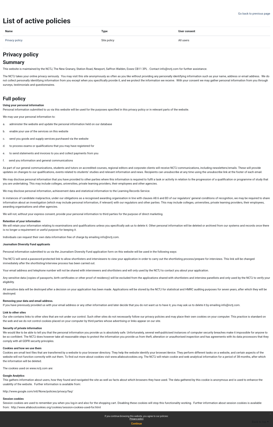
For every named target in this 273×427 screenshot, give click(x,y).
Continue (136, 423)
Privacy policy (136, 419)
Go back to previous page (254, 13)
